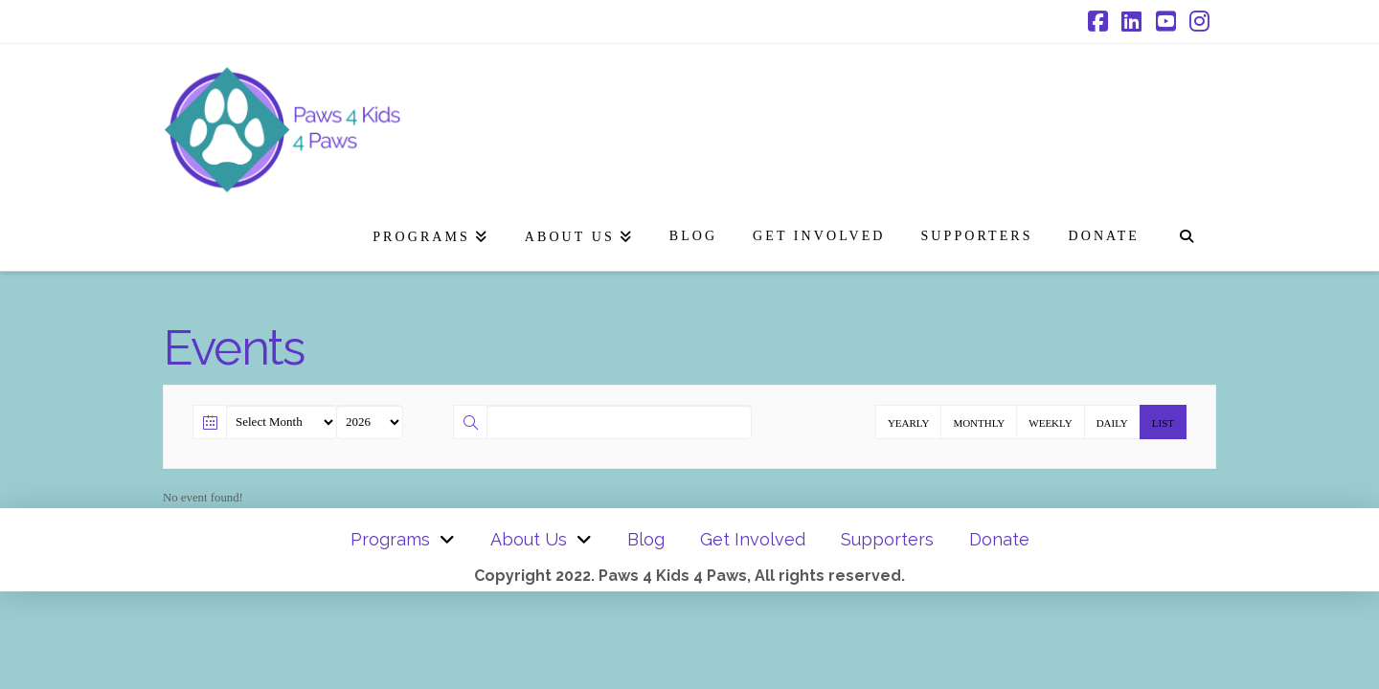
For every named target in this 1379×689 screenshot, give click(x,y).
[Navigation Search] (1186, 232)
